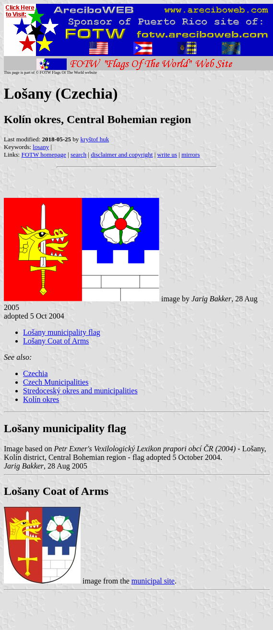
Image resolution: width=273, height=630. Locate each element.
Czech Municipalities (55, 382)
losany (41, 146)
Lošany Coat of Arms (56, 341)
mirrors (190, 154)
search (78, 154)
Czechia (35, 373)
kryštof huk (95, 139)
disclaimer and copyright (122, 154)
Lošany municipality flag (61, 332)
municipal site (153, 581)
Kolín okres (41, 399)
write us (167, 154)
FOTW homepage (43, 154)
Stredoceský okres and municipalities (80, 391)
